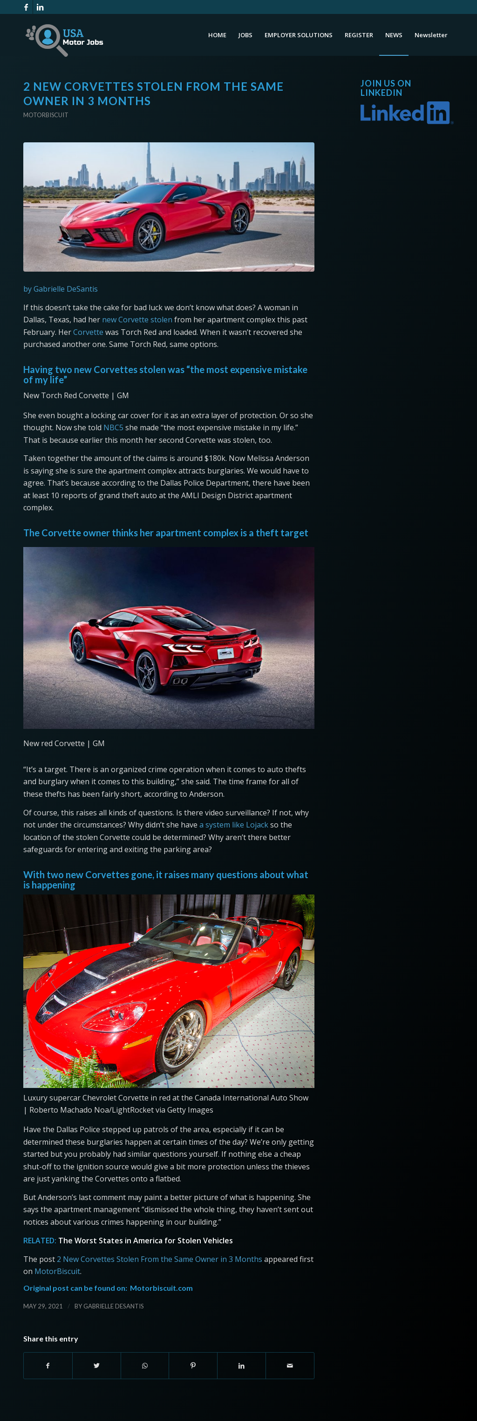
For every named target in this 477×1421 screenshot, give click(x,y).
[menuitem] (217, 34)
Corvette (88, 332)
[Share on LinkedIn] (242, 1366)
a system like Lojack (233, 825)
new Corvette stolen (137, 319)
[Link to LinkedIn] (40, 7)
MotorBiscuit (57, 1271)
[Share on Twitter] (97, 1366)
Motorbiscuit (45, 115)
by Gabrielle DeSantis (60, 289)
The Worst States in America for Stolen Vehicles (145, 1240)
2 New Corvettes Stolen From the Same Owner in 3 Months (159, 1259)
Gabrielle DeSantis (113, 1306)
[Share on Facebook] (48, 1366)
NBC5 (113, 427)
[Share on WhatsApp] (145, 1366)
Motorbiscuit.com (161, 1287)
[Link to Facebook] (26, 7)
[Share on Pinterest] (193, 1366)
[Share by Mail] (290, 1366)
